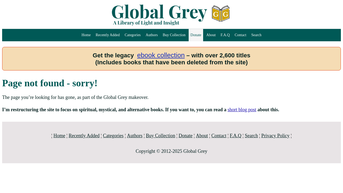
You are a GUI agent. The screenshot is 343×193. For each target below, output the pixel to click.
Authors (152, 35)
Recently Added (108, 35)
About (211, 35)
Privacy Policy (275, 135)
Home (86, 35)
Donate (196, 35)
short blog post (242, 109)
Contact (241, 35)
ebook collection (161, 55)
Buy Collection (174, 35)
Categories (133, 35)
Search (256, 35)
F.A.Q (225, 35)
